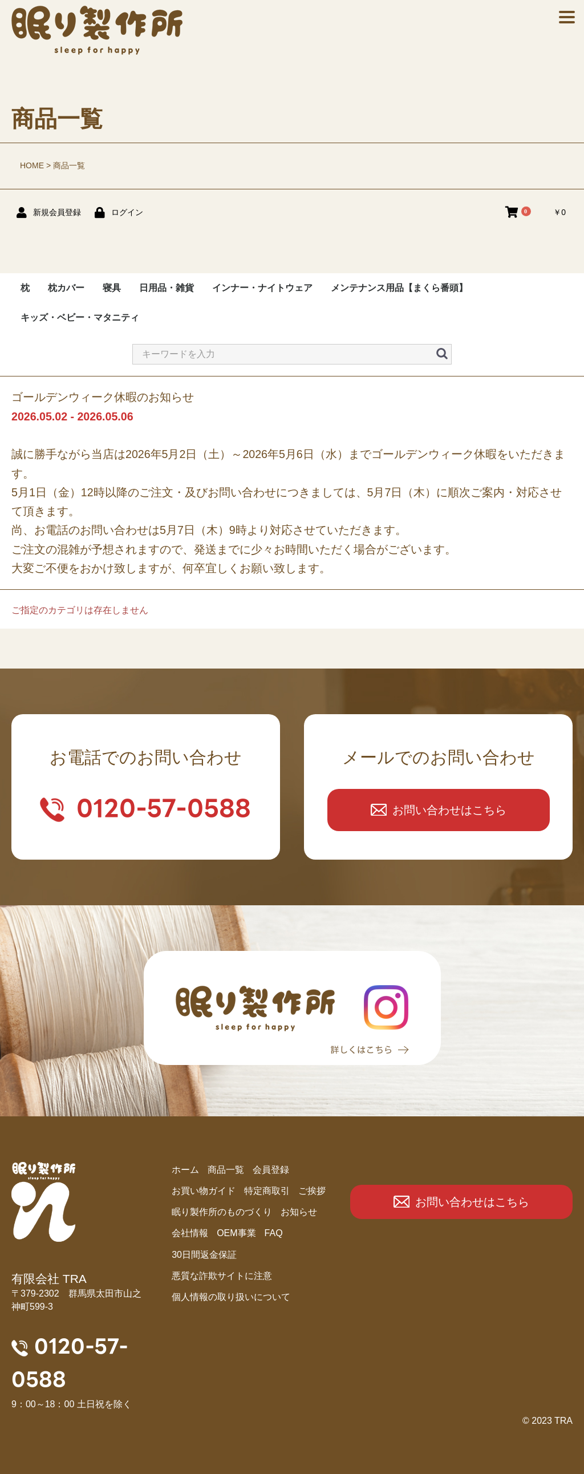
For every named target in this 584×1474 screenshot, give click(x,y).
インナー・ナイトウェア (262, 288)
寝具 (112, 288)
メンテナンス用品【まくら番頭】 (399, 288)
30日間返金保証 (204, 1255)
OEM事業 (236, 1233)
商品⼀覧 (226, 1170)
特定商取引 (267, 1191)
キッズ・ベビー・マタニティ (80, 317)
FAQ (274, 1233)
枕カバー (66, 288)
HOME (32, 165)
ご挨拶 (312, 1191)
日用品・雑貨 (166, 288)
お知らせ (299, 1212)
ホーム (185, 1170)
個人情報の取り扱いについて (231, 1297)
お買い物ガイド (204, 1191)
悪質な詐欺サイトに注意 (222, 1276)
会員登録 (271, 1170)
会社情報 (190, 1233)
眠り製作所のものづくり (222, 1212)
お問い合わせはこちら (449, 810)
